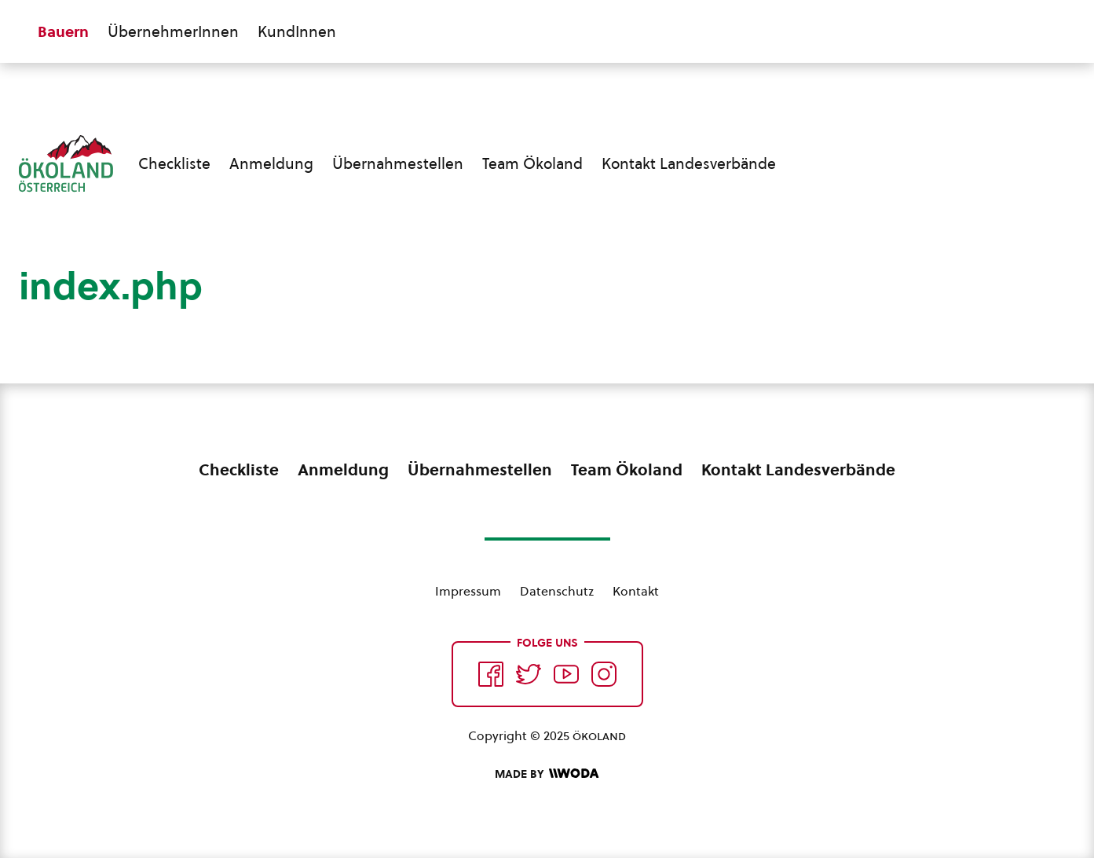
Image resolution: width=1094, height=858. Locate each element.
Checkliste (174, 163)
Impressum (468, 591)
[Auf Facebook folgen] (491, 674)
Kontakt (636, 591)
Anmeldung (271, 163)
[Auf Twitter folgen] (528, 674)
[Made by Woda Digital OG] (546, 774)
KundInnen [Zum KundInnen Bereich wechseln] (297, 31)
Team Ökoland (532, 163)
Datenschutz (557, 591)
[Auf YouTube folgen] (566, 674)
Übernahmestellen (397, 163)
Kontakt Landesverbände (689, 163)
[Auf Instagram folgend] (604, 674)
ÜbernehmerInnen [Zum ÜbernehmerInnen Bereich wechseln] (173, 31)
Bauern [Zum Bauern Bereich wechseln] (63, 31)
